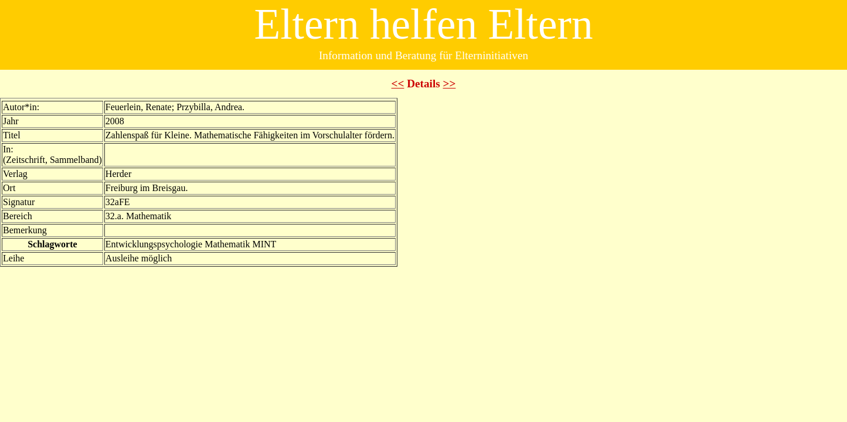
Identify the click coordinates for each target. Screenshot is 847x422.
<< (398, 83)
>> (449, 83)
